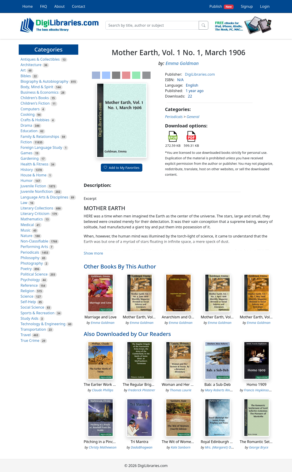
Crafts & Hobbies (35, 119)
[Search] (152, 25)
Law (24, 202)
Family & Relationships (40, 136)
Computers (30, 108)
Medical (27, 224)
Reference (29, 285)
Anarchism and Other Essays (186, 317)
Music (26, 230)
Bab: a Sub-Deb (217, 384)
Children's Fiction (35, 103)
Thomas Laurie (180, 390)
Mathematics (32, 219)
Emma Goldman (182, 63)
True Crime (30, 340)
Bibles (26, 75)
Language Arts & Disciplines (44, 197)
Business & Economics (40, 92)
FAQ (43, 6)
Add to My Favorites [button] (121, 167)
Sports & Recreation (38, 312)
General (193, 116)
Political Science (34, 274)
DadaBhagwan (141, 447)
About (59, 6)
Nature (26, 235)
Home (27, 6)
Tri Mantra (139, 441)
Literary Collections (37, 208)
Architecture (31, 64)
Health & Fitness (34, 164)
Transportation (33, 329)
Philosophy (30, 257)
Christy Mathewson (102, 447)
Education (29, 130)
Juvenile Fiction (33, 185)
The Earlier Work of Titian (105, 384)
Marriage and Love (100, 317)
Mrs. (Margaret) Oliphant (223, 447)
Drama (26, 125)
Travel (26, 334)
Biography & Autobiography (44, 81)
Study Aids (29, 318)
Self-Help (28, 301)
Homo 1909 (256, 384)
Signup (247, 6)
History (27, 169)
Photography (32, 263)
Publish (221, 6)
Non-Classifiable (34, 241)
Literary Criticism (35, 213)
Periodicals (30, 252)
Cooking (28, 114)
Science (27, 296)
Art (23, 70)
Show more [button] (93, 253)
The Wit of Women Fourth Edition (190, 441)
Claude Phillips (102, 390)
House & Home (34, 175)
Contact (78, 6)
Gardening (30, 158)
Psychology (30, 279)
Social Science (32, 307)
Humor (27, 180)
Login (265, 6)
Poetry (26, 268)
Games (26, 152)
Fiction (26, 141)
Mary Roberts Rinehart (221, 390)
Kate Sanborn (180, 447)
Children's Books (35, 97)
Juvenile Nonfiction (37, 191)
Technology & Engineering (43, 323)
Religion (27, 290)
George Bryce (258, 447)
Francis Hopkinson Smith (262, 390)
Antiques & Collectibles (40, 59)
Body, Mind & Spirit (37, 86)
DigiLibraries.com (200, 74)
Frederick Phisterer (141, 390)
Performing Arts (34, 246)
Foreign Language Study (41, 147)
